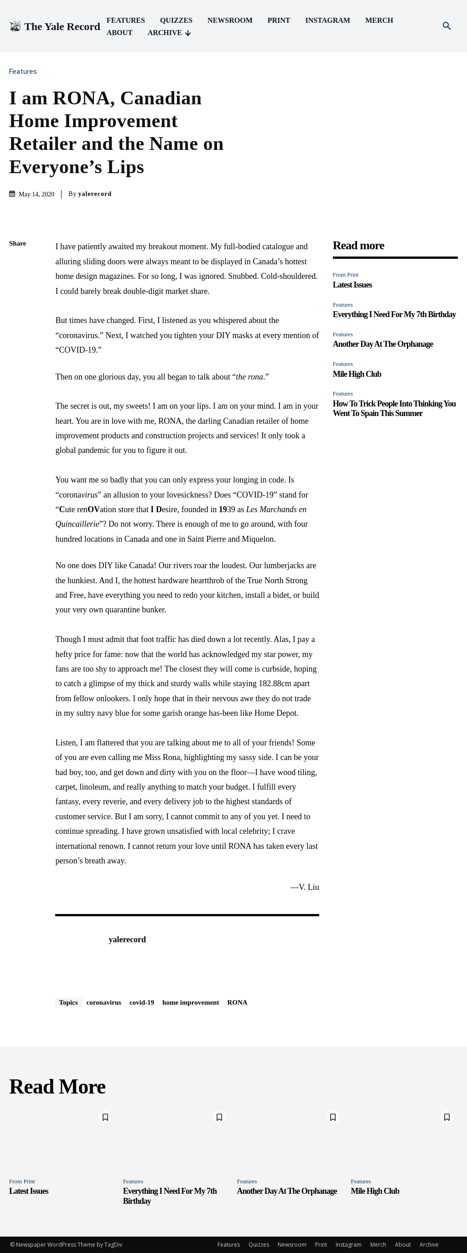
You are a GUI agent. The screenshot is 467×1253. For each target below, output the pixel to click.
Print (321, 1244)
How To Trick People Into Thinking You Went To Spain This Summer (394, 408)
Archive (429, 1244)
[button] (447, 26)
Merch (378, 1244)
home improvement (190, 1002)
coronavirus (104, 1002)
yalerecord (95, 193)
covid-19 (142, 1002)
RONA (237, 1002)
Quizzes (259, 1244)
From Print (346, 274)
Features (25, 71)
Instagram (349, 1244)
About (403, 1244)
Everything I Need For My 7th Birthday (394, 314)
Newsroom (292, 1244)
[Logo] (54, 26)
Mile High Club (357, 374)
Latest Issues (352, 284)
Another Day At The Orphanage (383, 344)
